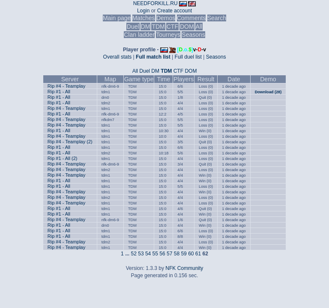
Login (143, 11)
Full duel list (188, 57)
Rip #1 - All (59, 91)
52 (134, 254)
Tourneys (168, 34)
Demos (165, 18)
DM (145, 26)
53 (141, 254)
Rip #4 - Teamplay (66, 86)
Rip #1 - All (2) (63, 158)
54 (148, 254)
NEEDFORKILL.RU (155, 3)
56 (162, 254)
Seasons (193, 34)
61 (198, 254)
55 (155, 254)
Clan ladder (139, 34)
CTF (172, 26)
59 (183, 254)
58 (176, 254)
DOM (187, 26)
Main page (117, 18)
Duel (133, 26)
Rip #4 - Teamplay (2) (70, 141)
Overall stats (117, 57)
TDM (158, 26)
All (199, 26)
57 (169, 254)
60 (191, 254)
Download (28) (268, 92)
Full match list (153, 57)
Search (216, 18)
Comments (191, 18)
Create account (174, 11)
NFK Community (184, 268)
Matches (143, 18)
